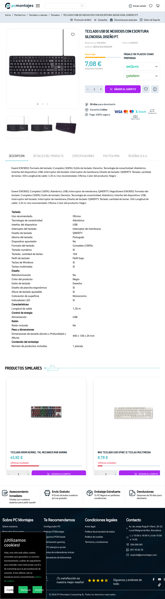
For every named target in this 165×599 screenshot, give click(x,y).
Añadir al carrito (123, 89)
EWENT (134, 42)
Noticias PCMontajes (54, 531)
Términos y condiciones (96, 542)
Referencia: (90, 42)
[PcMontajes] (19, 6)
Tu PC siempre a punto (55, 547)
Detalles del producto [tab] (48, 156)
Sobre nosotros (10, 526)
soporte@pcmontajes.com (143, 555)
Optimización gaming (54, 542)
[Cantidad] (94, 89)
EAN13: (89, 46)
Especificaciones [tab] (83, 156)
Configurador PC (52, 526)
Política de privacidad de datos (100, 531)
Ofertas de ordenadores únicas (59, 552)
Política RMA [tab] (111, 156)
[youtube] (159, 579)
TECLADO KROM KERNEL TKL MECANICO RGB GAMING (38, 452)
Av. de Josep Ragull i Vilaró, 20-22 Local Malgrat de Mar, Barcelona (145, 528)
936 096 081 (136, 544)
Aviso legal (90, 526)
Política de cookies (94, 537)
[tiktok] (159, 584)
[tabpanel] (42, 69)
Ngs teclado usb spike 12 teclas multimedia (124, 452)
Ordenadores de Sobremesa (57, 557)
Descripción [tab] (16, 156)
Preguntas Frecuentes (13, 531)
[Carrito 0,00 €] (158, 6)
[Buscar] (65, 6)
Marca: (126, 42)
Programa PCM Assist (54, 537)
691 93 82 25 (136, 549)
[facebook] (153, 579)
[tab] (137, 155)
